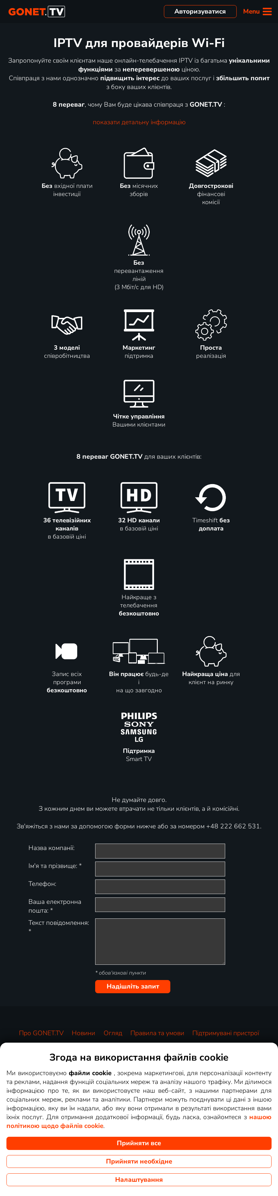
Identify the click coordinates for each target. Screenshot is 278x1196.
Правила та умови (157, 1033)
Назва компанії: (51, 848)
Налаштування (139, 1179)
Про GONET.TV (41, 1033)
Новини (83, 1033)
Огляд (113, 1033)
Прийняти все (139, 1143)
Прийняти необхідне (139, 1161)
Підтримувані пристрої (225, 1033)
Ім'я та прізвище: (55, 866)
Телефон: (42, 883)
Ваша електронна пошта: (54, 906)
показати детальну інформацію (139, 122)
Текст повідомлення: (58, 927)
